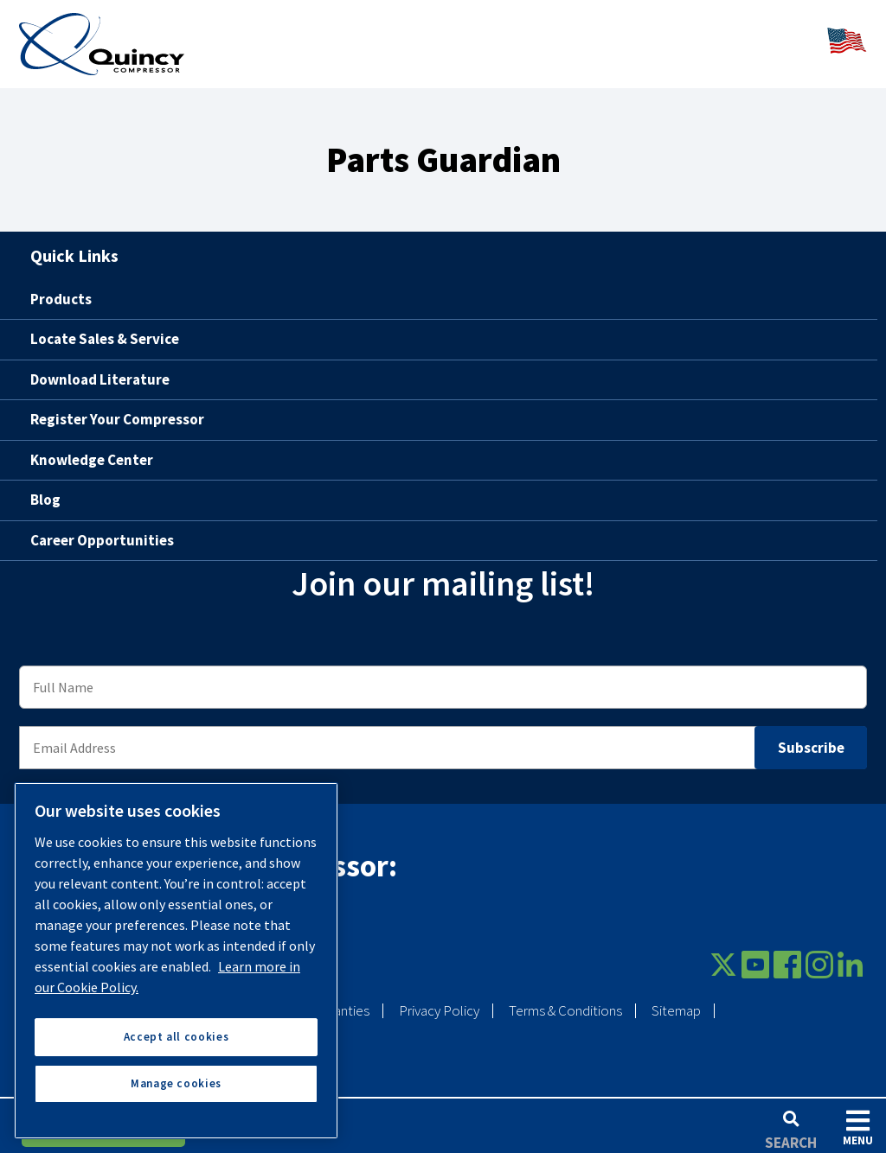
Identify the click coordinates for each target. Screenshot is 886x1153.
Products (61, 286)
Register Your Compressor (117, 407)
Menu (858, 1127)
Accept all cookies (176, 1036)
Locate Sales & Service (104, 327)
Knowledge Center (91, 447)
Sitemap (676, 999)
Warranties (338, 999)
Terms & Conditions (565, 999)
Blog (45, 488)
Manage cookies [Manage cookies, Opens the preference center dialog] (176, 1083)
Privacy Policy (439, 999)
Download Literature (100, 367)
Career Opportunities (102, 528)
